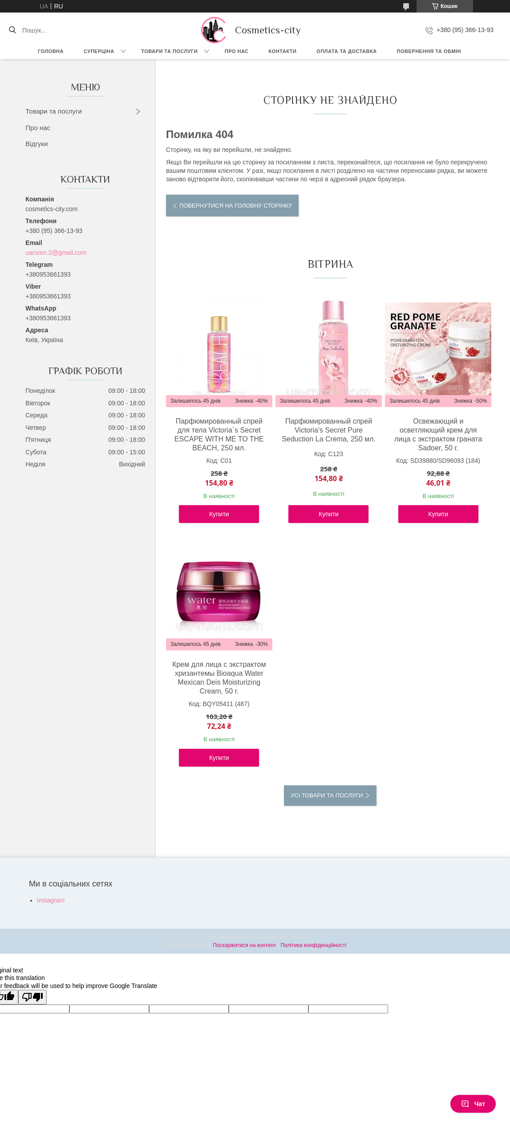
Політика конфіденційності (313, 945)
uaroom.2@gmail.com (55, 252)
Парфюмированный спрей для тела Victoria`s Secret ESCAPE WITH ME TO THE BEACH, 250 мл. (219, 434)
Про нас (237, 51)
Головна (51, 51)
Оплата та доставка (346, 51)
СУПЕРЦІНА (99, 51)
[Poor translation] (32, 997)
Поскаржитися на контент (244, 945)
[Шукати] (12, 30)
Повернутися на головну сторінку (235, 205)
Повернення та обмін (429, 51)
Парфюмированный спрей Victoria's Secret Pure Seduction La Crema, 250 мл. (329, 430)
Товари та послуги (169, 51)
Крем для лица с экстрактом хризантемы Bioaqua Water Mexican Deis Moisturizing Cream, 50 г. (219, 678)
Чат (473, 1104)
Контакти (283, 51)
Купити (219, 514)
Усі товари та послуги (327, 795)
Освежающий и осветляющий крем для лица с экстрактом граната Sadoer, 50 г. (438, 434)
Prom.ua (297, 937)
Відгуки (36, 143)
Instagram (51, 900)
